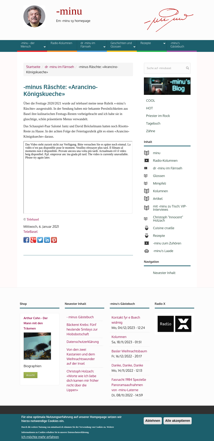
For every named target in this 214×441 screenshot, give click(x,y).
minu (156, 153)
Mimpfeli (159, 183)
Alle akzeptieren (177, 422)
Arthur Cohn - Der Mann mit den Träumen (36, 323)
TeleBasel (30, 232)
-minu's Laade (163, 251)
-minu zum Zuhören (167, 243)
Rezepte (150, 43)
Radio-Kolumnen (61, 43)
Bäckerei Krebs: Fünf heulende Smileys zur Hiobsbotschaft (82, 329)
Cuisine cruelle (163, 228)
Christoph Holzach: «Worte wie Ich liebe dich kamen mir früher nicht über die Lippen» (83, 380)
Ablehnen (152, 422)
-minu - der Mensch (31, 44)
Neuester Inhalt (164, 273)
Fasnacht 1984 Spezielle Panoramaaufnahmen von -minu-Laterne (129, 385)
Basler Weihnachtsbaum (129, 351)
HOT (149, 108)
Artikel (157, 199)
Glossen (159, 176)
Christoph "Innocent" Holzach (168, 218)
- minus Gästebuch (80, 317)
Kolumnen (160, 191)
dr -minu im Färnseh (91, 44)
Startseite (33, 67)
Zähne (150, 131)
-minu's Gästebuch (177, 44)
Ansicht (30, 375)
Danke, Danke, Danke (127, 365)
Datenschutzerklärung (83, 342)
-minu (69, 11)
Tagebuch (153, 123)
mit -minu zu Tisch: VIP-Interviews (170, 207)
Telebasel (33, 219)
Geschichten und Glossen (120, 44)
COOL (150, 100)
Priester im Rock (158, 116)
